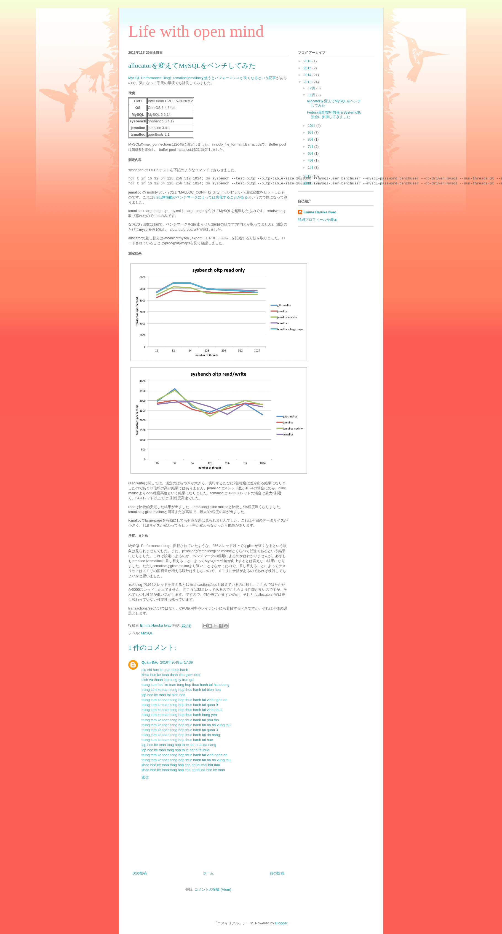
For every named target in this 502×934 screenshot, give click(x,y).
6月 (311, 153)
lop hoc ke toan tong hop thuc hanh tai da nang (178, 745)
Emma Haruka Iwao (156, 625)
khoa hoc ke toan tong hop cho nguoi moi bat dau (180, 765)
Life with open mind (196, 31)
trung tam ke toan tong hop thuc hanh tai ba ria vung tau (186, 725)
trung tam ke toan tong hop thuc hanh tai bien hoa (181, 690)
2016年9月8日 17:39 (176, 662)
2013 (308, 82)
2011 (308, 183)
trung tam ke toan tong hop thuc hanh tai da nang (180, 735)
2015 (308, 68)
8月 (311, 139)
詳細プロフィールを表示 (317, 220)
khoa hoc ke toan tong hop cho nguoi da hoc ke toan (183, 770)
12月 (312, 88)
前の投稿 (277, 873)
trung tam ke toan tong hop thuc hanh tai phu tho (180, 720)
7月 (311, 146)
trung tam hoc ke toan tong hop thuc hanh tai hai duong (185, 685)
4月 (311, 160)
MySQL (147, 633)
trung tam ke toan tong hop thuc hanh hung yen (179, 715)
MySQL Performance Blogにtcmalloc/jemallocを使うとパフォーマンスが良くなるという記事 (202, 78)
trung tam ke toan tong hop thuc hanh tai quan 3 (179, 730)
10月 (312, 126)
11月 (312, 95)
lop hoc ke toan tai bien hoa (163, 695)
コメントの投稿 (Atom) (212, 889)
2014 (308, 75)
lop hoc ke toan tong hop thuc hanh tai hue (175, 750)
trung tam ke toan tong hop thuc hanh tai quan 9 (179, 705)
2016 (308, 61)
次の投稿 (139, 873)
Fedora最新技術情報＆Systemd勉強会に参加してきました (334, 114)
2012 (308, 176)
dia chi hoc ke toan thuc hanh (164, 670)
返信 (145, 777)
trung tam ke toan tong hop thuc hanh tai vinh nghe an (184, 700)
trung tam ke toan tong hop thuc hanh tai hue (177, 740)
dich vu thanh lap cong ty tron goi (167, 680)
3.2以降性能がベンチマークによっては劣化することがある (200, 197)
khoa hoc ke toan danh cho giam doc (170, 675)
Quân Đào (149, 662)
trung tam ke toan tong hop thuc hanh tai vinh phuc (181, 710)
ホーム (208, 873)
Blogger (281, 923)
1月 (311, 167)
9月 (311, 132)
